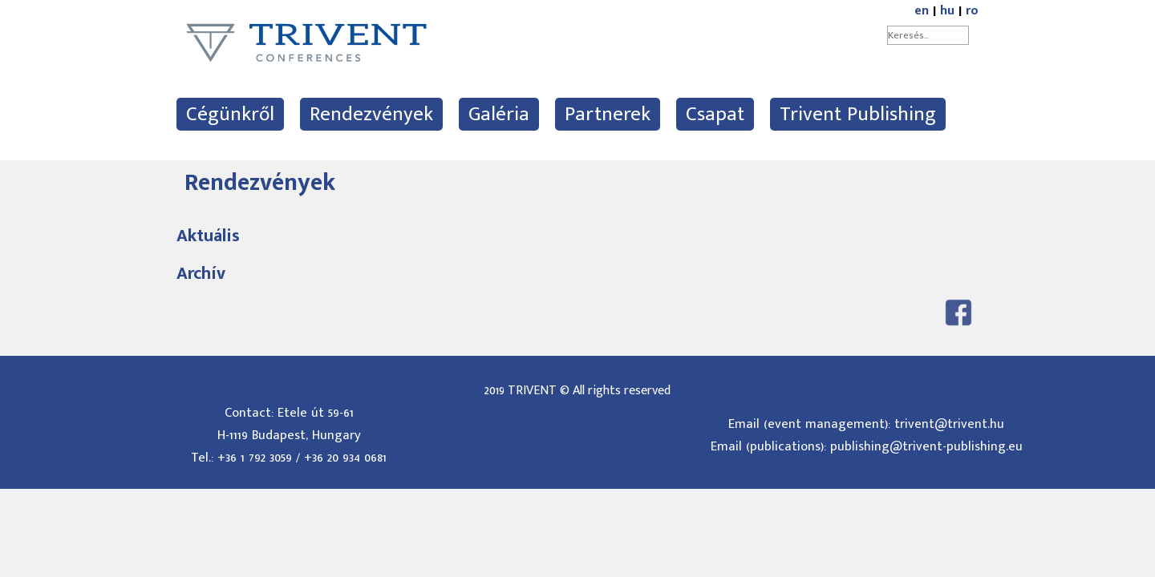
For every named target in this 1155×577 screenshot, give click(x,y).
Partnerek (607, 114)
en (921, 11)
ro (972, 11)
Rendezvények (371, 114)
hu (947, 11)
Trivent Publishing (858, 114)
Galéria (498, 114)
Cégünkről (230, 114)
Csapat (715, 114)
